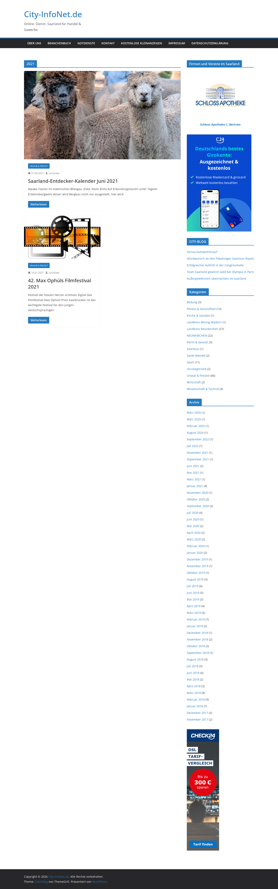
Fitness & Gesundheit (201, 309)
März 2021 (194, 479)
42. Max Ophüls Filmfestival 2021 (59, 283)
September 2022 (198, 439)
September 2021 (198, 459)
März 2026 (194, 412)
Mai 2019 (193, 599)
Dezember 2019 (197, 559)
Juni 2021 (193, 466)
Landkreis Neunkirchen (202, 329)
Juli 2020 (192, 513)
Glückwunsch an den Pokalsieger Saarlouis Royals (220, 258)
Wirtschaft (194, 382)
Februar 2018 (196, 699)
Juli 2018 (192, 666)
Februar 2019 (196, 619)
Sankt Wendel (196, 355)
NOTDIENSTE (86, 43)
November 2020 (197, 493)
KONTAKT (108, 43)
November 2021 (197, 453)
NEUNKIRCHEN (197, 335)
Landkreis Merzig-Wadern (204, 322)
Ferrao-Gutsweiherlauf (202, 252)
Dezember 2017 (197, 713)
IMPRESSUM (176, 43)
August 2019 (195, 579)
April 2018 (194, 686)
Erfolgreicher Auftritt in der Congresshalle (215, 265)
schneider (54, 173)
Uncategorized (196, 369)
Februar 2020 (196, 546)
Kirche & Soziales (198, 315)
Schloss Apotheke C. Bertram (220, 124)
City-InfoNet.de (53, 14)
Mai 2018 (193, 679)
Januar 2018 (195, 706)
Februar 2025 (196, 426)
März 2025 (194, 419)
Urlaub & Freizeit (39, 166)
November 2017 (197, 719)
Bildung (192, 302)
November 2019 (197, 566)
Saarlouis (193, 349)
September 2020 (198, 506)
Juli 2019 (192, 586)
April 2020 (194, 533)
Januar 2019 (195, 626)
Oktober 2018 (196, 646)
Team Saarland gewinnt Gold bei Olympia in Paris (220, 272)
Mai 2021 (193, 473)
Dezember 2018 (197, 633)
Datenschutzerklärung (209, 43)
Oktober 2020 (196, 499)
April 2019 (194, 606)
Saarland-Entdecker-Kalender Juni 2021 (73, 181)
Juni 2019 (193, 593)
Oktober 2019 (196, 573)
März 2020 (194, 539)
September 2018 (198, 653)
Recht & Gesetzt (197, 342)
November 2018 (197, 639)
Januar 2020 (195, 553)
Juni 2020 (193, 519)
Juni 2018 (193, 673)
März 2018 (194, 693)
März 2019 (194, 613)
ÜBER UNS (34, 43)
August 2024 (195, 432)
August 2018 (195, 659)
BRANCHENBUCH (59, 43)
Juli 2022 (192, 446)
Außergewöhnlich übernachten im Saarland (216, 278)
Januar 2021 (195, 486)
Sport (190, 362)
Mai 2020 (193, 526)
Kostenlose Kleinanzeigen (141, 43)
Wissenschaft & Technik (203, 389)
